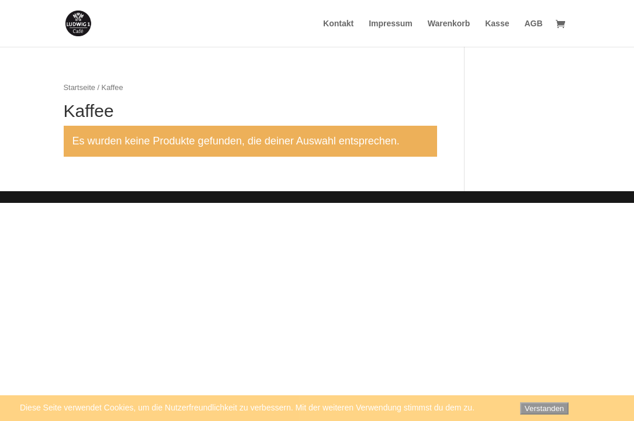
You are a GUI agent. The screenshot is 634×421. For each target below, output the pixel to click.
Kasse (497, 23)
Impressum (391, 23)
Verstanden (544, 408)
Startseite (79, 87)
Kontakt (338, 23)
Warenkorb (449, 23)
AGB (533, 23)
